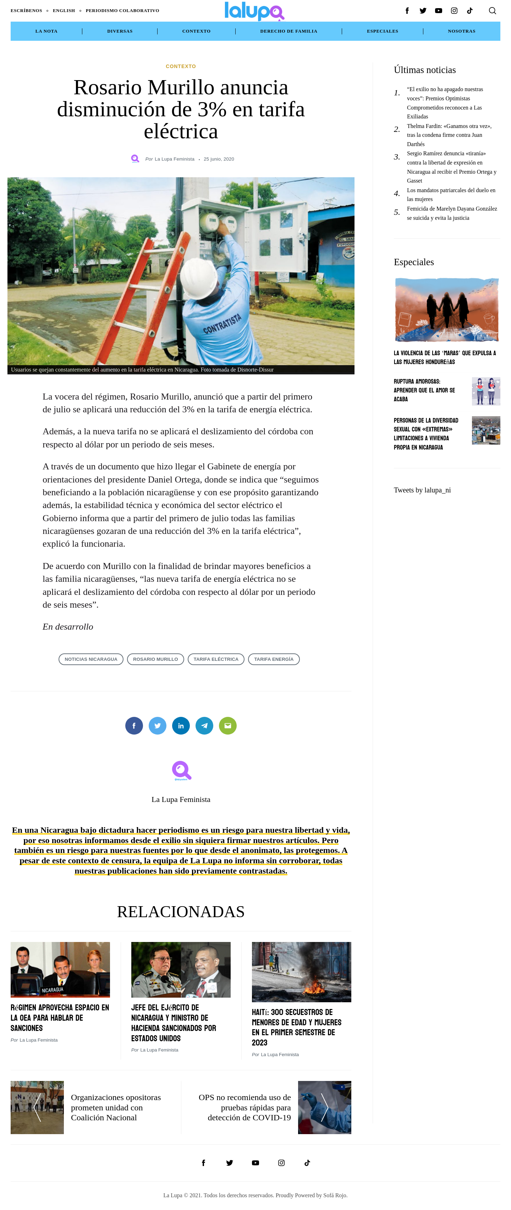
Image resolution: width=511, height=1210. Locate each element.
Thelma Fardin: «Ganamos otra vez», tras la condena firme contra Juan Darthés (449, 135)
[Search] (492, 10)
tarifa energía (273, 659)
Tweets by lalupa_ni (422, 490)
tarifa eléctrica (216, 659)
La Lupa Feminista (174, 159)
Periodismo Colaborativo (122, 10)
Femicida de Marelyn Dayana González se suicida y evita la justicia (452, 213)
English (64, 10)
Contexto (196, 31)
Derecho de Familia (289, 31)
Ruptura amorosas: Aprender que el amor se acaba (424, 390)
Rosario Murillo (155, 659)
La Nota (46, 31)
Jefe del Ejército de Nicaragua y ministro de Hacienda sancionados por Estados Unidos (173, 1023)
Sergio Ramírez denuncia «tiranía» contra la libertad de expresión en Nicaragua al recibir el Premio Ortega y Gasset (451, 167)
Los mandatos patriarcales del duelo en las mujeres (451, 194)
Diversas (120, 31)
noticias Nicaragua (91, 659)
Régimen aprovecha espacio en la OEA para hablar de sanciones (60, 1018)
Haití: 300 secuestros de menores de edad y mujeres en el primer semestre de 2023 (297, 1027)
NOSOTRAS (462, 31)
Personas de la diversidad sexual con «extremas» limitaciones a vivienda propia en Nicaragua (426, 434)
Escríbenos (26, 10)
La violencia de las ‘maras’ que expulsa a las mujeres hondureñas (445, 357)
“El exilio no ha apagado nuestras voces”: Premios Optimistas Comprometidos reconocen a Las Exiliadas (445, 102)
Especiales (383, 31)
